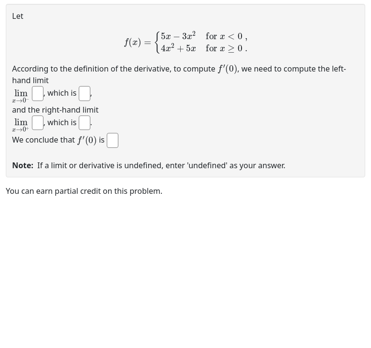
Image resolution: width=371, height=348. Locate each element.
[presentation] (185, 42)
